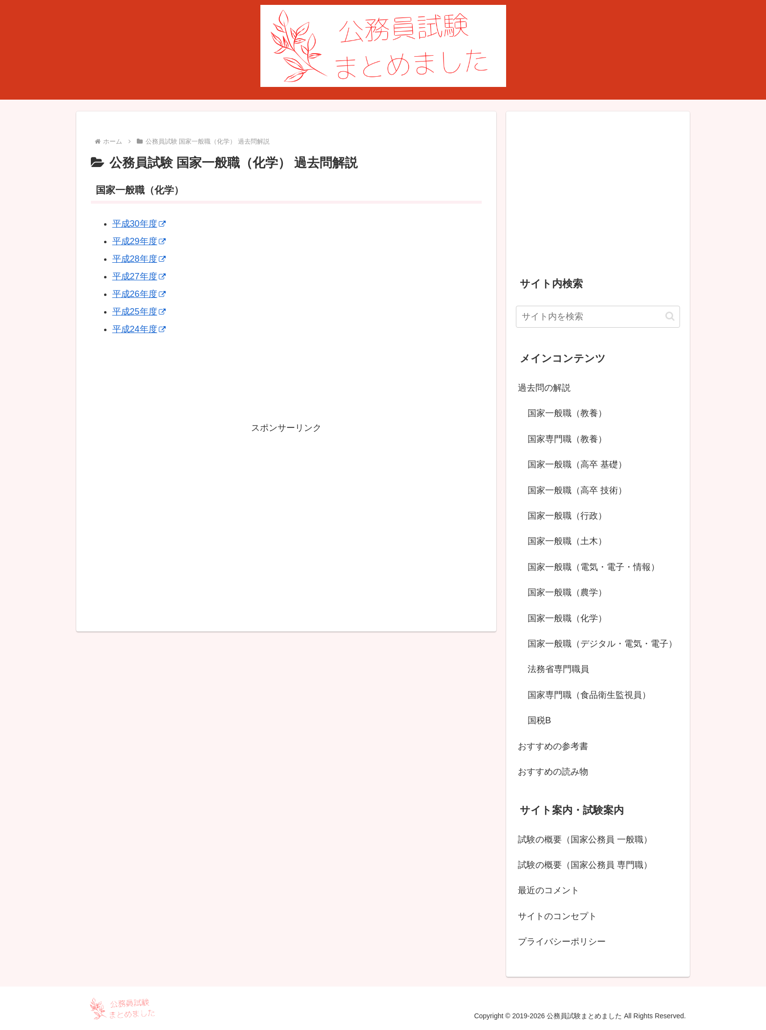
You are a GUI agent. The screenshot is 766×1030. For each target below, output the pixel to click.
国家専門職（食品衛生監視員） (589, 695)
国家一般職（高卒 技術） (577, 490)
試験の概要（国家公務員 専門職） (585, 865)
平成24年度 (139, 329)
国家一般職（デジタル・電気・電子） (602, 644)
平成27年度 (139, 276)
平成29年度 (139, 241)
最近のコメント (548, 890)
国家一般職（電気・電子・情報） (594, 567)
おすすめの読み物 (553, 772)
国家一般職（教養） (567, 413)
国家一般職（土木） (567, 541)
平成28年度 (139, 259)
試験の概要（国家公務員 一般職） (585, 839)
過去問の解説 (544, 388)
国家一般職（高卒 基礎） (577, 464)
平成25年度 (139, 311)
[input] (598, 317)
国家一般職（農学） (567, 592)
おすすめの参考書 (553, 746)
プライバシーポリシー (562, 941)
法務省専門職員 (558, 669)
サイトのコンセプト (557, 916)
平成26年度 (139, 294)
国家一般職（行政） (567, 516)
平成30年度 (139, 224)
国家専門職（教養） (567, 439)
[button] (670, 316)
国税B (539, 720)
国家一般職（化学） (567, 618)
